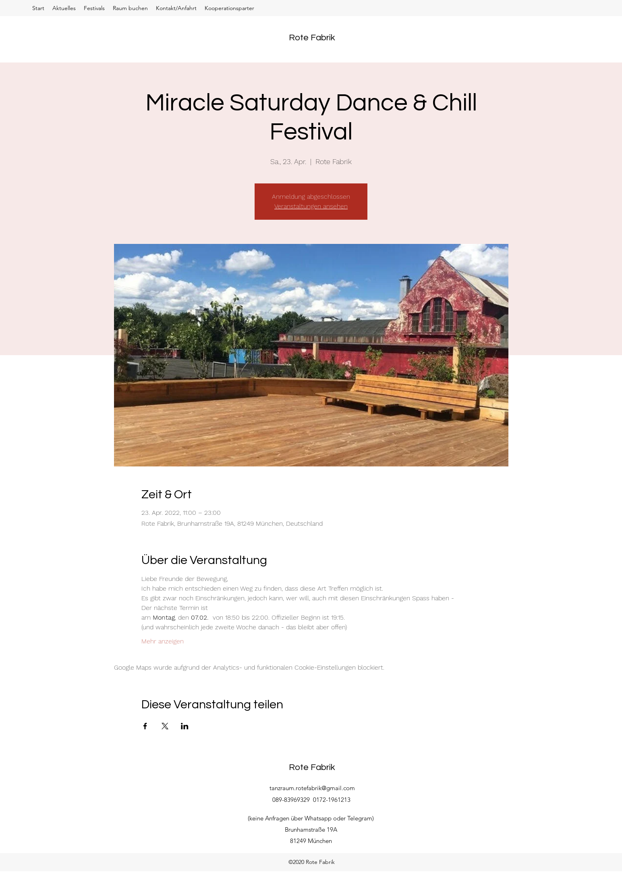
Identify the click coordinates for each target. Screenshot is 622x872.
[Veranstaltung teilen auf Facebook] (145, 726)
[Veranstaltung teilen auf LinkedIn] (185, 726)
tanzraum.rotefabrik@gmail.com (312, 788)
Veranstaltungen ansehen (311, 206)
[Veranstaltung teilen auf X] (165, 726)
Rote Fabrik (312, 37)
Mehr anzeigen (162, 641)
